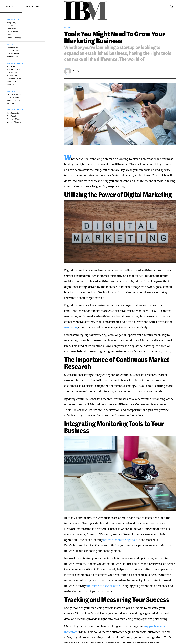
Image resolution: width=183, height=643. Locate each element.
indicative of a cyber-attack (103, 586)
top (28, 7)
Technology (13, 19)
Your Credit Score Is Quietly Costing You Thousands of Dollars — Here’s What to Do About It (14, 75)
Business (36, 7)
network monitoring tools (120, 540)
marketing (71, 327)
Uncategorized (15, 63)
